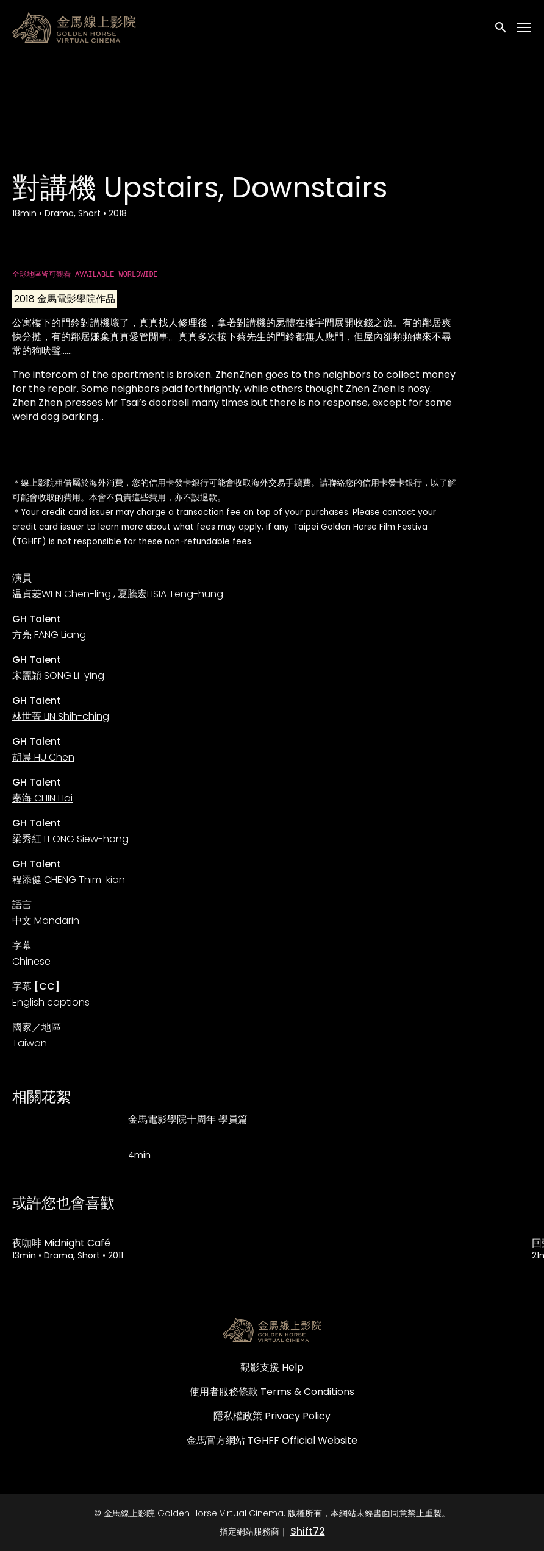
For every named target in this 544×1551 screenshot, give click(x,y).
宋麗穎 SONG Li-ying (58, 676)
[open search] (501, 27)
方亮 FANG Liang (49, 635)
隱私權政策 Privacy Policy (272, 1416)
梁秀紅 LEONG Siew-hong (70, 839)
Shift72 (307, 1531)
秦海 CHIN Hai (42, 798)
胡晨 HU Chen (43, 757)
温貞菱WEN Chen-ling (61, 594)
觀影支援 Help (272, 1367)
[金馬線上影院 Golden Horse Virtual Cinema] (272, 1330)
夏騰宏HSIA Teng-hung (170, 594)
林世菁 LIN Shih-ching (60, 716)
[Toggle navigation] (524, 28)
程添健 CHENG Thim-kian (68, 880)
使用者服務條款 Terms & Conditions (272, 1392)
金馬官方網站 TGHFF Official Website (272, 1440)
